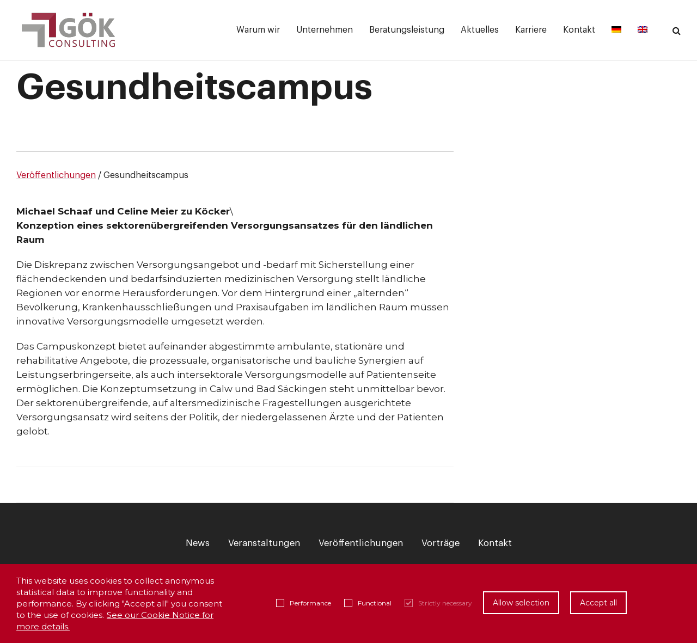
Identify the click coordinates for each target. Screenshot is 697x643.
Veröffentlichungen (56, 175)
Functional (368, 603)
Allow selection (521, 603)
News (198, 543)
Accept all (598, 603)
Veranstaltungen (264, 543)
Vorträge (440, 543)
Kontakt (495, 543)
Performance (303, 603)
